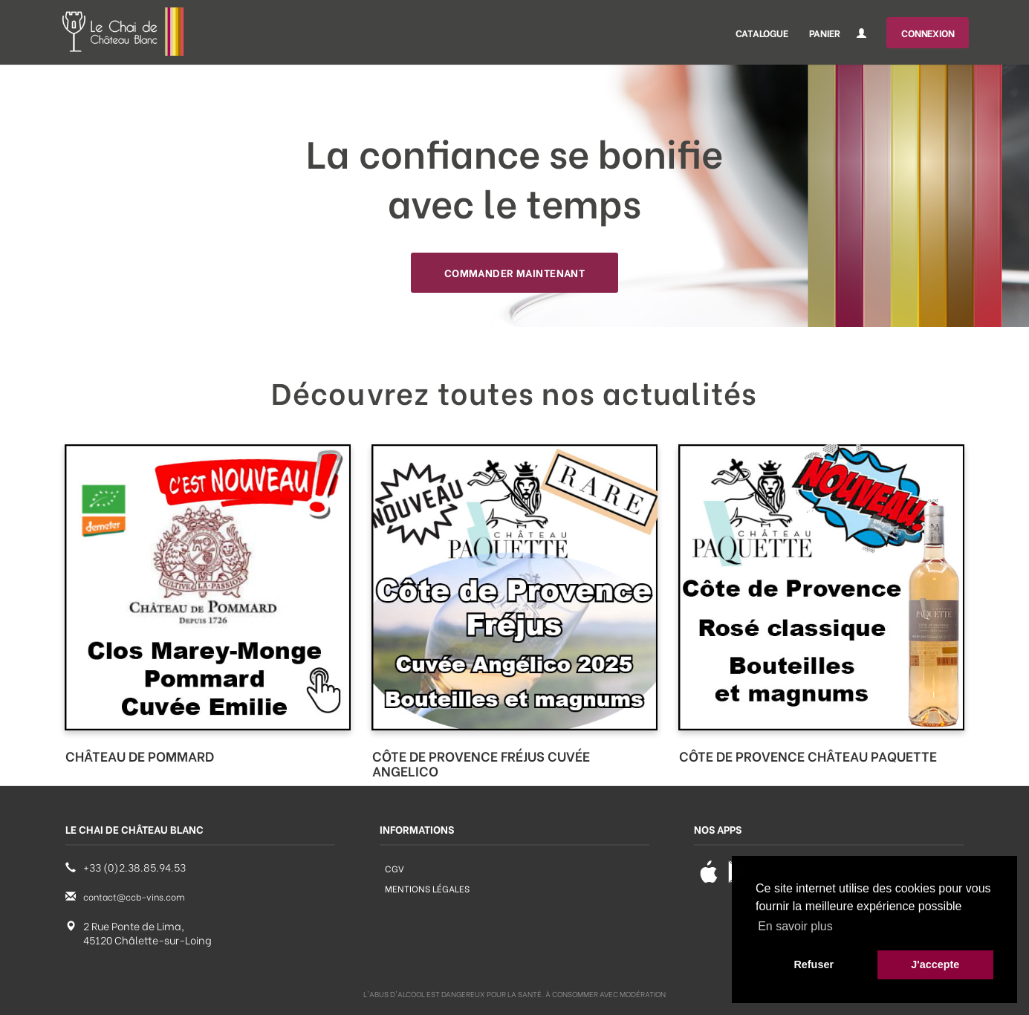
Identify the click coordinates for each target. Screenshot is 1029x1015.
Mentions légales (427, 888)
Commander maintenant (514, 272)
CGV (394, 868)
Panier (824, 32)
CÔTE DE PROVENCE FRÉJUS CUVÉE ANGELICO (481, 762)
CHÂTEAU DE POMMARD (139, 755)
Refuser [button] (813, 964)
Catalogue (762, 32)
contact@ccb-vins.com (134, 896)
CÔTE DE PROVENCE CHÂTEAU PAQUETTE (808, 755)
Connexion (927, 32)
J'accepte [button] (935, 964)
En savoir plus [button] (795, 926)
